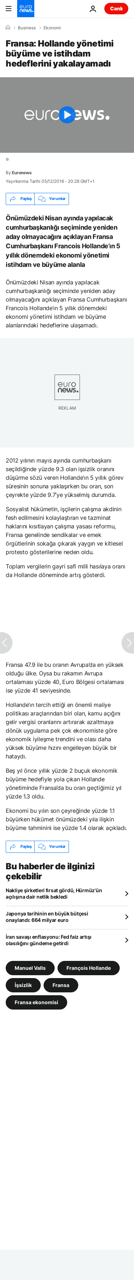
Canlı (116, 8)
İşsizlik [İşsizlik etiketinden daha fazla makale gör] (23, 985)
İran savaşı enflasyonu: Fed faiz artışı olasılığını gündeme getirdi (48, 940)
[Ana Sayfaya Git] (25, 8)
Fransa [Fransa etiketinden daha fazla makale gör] (61, 985)
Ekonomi (52, 28)
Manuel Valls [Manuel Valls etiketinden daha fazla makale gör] (30, 967)
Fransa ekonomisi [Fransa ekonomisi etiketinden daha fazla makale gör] (36, 1002)
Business (27, 28)
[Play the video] (67, 115)
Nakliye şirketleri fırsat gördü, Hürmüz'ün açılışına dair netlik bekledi (54, 893)
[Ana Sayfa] (8, 27)
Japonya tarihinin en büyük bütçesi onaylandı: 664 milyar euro (47, 916)
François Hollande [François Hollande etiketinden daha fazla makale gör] (88, 967)
